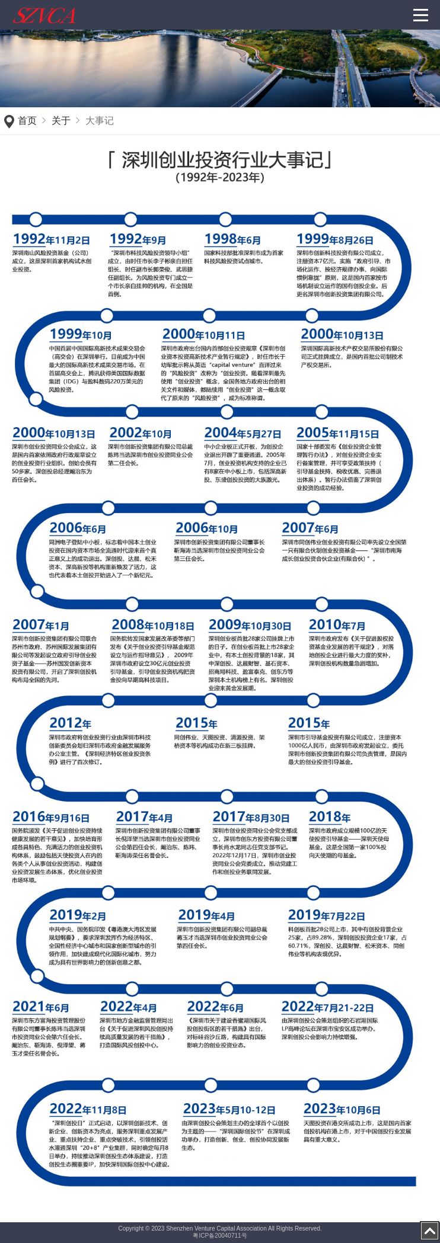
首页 (27, 121)
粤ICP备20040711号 (220, 1235)
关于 (61, 121)
